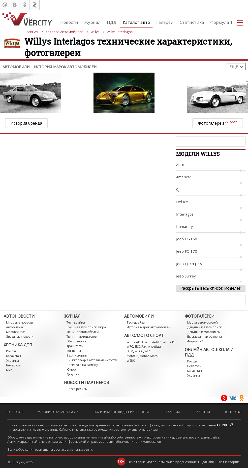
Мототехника (16, 332)
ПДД (112, 22)
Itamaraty (184, 226)
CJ (177, 189)
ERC (137, 346)
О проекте (15, 412)
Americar (183, 176)
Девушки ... (74, 374)
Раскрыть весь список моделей (210, 288)
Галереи (165, 22)
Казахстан (13, 356)
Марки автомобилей (202, 322)
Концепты (73, 351)
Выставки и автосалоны (204, 336)
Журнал (92, 22)
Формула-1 (135, 342)
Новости (69, 22)
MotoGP (132, 356)
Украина (12, 360)
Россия (11, 351)
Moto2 (144, 356)
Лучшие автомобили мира (86, 327)
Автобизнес (15, 327)
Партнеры (202, 412)
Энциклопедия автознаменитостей (92, 360)
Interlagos (185, 214)
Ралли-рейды (151, 346)
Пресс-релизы (76, 389)
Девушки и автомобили (204, 327)
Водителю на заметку (82, 365)
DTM (130, 351)
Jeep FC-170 (186, 251)
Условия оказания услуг (58, 412)
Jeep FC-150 (186, 238)
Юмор (71, 369)
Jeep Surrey (186, 276)
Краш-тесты (75, 346)
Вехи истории (76, 355)
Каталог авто (136, 22)
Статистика (192, 22)
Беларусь (13, 365)
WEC (148, 351)
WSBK (131, 360)
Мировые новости (19, 322)
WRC (130, 346)
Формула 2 (153, 342)
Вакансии (172, 412)
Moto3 (154, 356)
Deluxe (182, 201)
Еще (233, 66)
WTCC (139, 351)
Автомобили (16, 66)
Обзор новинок (78, 341)
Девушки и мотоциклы (203, 332)
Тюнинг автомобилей (82, 332)
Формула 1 (221, 22)
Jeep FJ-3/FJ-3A (189, 263)
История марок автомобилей (65, 66)
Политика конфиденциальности (121, 412)
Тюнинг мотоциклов (81, 336)
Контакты (232, 412)
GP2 (165, 342)
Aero (180, 164)
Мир (9, 370)
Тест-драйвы (75, 322)
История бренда (26, 123)
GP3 (173, 342)
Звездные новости (19, 336)
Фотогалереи (218, 123)
